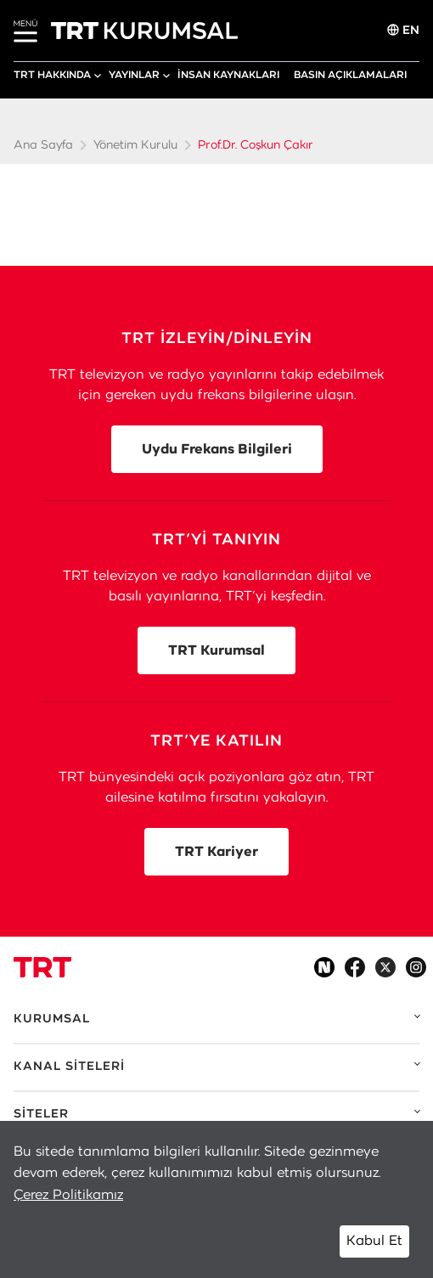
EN (403, 30)
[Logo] (42, 967)
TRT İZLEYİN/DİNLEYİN (216, 338)
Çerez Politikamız (68, 1195)
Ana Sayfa (43, 145)
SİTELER (41, 1114)
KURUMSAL (52, 1019)
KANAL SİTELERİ (69, 1067)
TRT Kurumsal (216, 650)
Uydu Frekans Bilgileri (217, 449)
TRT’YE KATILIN (216, 741)
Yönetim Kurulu (135, 145)
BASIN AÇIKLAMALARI (350, 75)
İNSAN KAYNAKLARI (228, 75)
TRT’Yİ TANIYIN (216, 540)
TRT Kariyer (216, 852)
